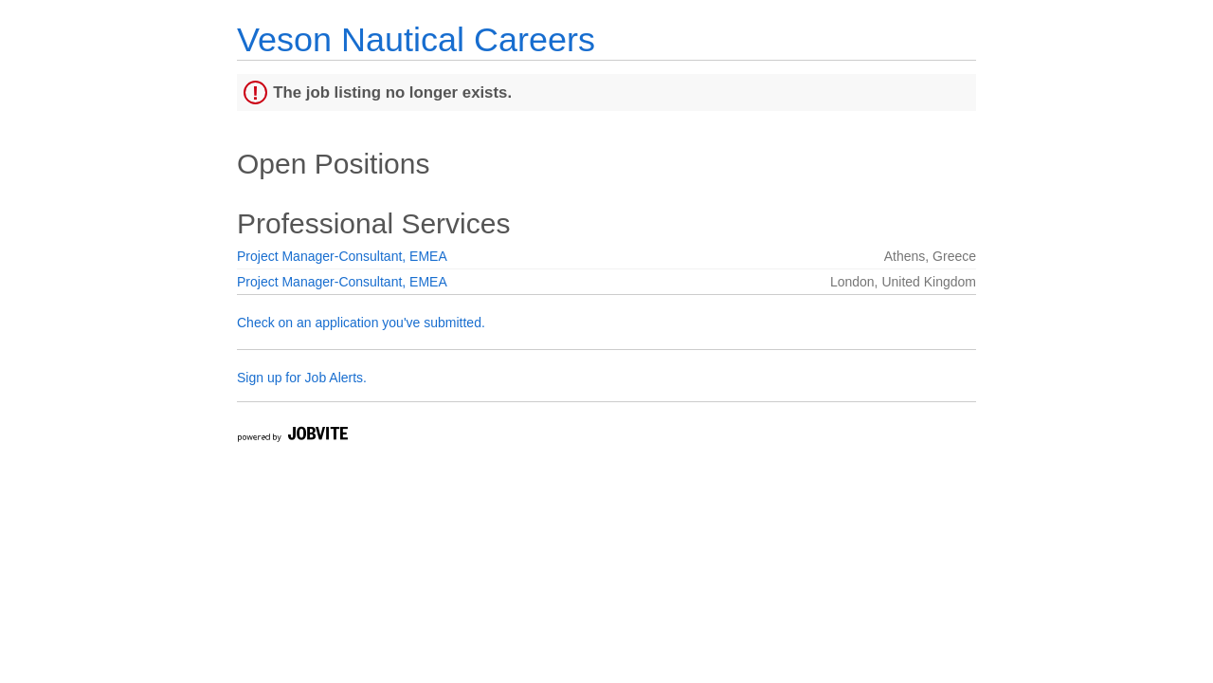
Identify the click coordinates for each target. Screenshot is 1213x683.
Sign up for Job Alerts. (302, 377)
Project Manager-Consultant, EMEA (342, 256)
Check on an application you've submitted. (361, 322)
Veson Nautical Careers (416, 39)
